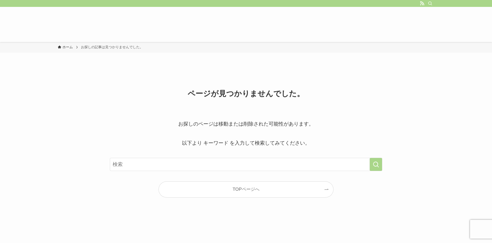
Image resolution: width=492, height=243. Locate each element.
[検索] (430, 3)
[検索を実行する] (376, 164)
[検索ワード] (246, 164)
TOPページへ (246, 189)
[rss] (422, 3)
